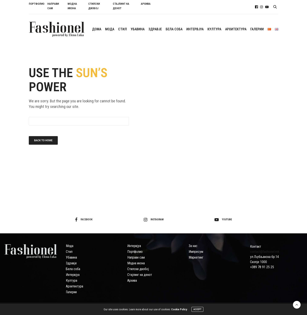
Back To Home (43, 140)
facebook (84, 220)
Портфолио (135, 252)
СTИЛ (122, 29)
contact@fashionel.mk (264, 252)
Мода (69, 246)
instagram (154, 220)
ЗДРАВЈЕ (155, 29)
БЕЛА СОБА (174, 29)
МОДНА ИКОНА (72, 6)
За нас (193, 246)
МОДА (109, 29)
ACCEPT (197, 309)
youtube (223, 220)
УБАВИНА (138, 29)
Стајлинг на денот (139, 275)
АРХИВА (146, 3)
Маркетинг (196, 257)
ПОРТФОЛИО (36, 3)
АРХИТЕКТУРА (235, 29)
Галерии (71, 292)
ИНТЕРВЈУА (195, 29)
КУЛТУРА (214, 29)
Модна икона (136, 263)
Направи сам (136, 257)
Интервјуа (73, 275)
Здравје (71, 263)
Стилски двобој (138, 269)
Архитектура (74, 286)
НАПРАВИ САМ (53, 6)
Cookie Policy (179, 309)
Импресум (196, 252)
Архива (132, 280)
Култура (71, 280)
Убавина (71, 257)
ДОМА (96, 29)
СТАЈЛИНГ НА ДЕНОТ (121, 6)
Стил (69, 252)
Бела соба (73, 269)
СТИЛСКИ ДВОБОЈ (94, 6)
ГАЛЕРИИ (257, 29)
